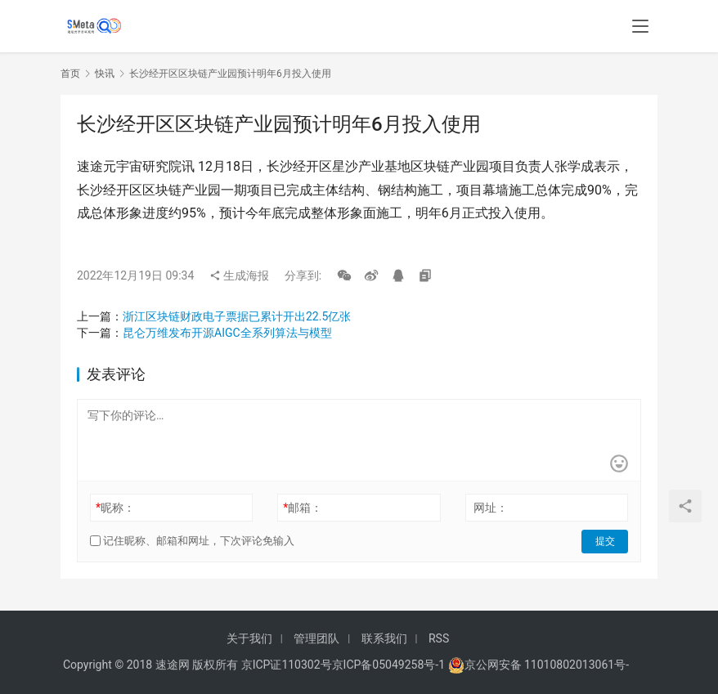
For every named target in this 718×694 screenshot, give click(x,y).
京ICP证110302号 (286, 664)
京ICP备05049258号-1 (390, 664)
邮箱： (302, 507)
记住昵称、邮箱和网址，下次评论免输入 (192, 541)
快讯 (104, 73)
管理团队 (316, 638)
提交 (605, 541)
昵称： (115, 507)
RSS (439, 638)
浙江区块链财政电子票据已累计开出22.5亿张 (237, 316)
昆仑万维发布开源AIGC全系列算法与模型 (227, 332)
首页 (70, 73)
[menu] (640, 26)
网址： (490, 507)
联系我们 (384, 638)
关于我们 (249, 638)
